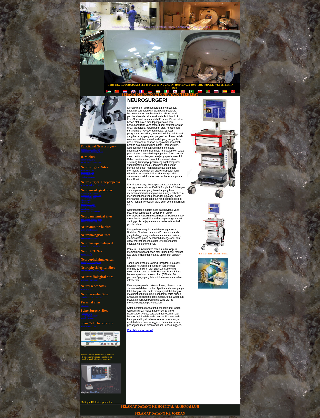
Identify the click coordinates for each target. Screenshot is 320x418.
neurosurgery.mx (87, 175)
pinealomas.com (87, 209)
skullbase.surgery (88, 177)
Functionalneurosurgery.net (92, 151)
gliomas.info (86, 200)
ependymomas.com (89, 198)
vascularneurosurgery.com (91, 297)
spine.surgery (86, 313)
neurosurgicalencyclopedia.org (93, 185)
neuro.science (86, 289)
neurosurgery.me (87, 172)
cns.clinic (85, 305)
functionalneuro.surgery (90, 149)
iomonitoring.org (88, 160)
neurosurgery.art (87, 170)
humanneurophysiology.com (92, 271)
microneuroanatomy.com (91, 222)
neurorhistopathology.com (91, 246)
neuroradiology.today (89, 280)
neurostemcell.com (88, 326)
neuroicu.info (86, 254)
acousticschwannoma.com (91, 193)
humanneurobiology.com (91, 238)
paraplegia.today (87, 318)
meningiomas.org (88, 204)
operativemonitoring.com (91, 162)
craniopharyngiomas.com (91, 195)
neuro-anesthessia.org (90, 230)
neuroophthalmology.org (91, 262)
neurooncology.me (88, 207)
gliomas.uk (85, 202)
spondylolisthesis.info (90, 316)
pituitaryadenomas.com (90, 211)
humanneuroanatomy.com (91, 219)
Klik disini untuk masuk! (140, 330)
